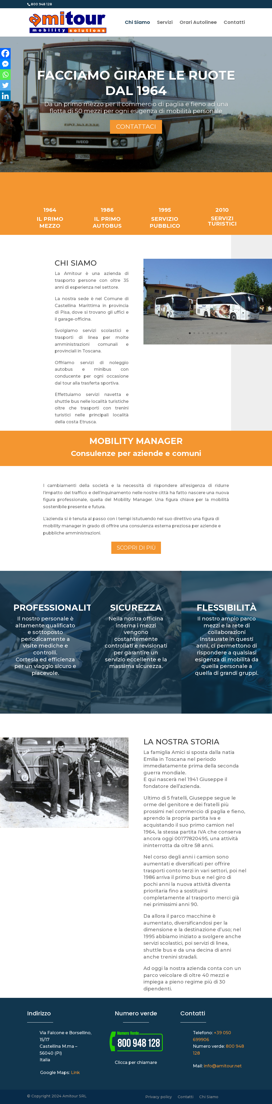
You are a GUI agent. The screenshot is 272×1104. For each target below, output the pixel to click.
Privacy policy (158, 1097)
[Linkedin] (5, 95)
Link (75, 1072)
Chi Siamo (137, 22)
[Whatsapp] (5, 74)
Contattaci (136, 126)
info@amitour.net (223, 1065)
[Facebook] (5, 53)
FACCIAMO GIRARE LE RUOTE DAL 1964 (136, 82)
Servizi (165, 22)
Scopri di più (136, 548)
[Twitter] (5, 85)
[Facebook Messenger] (5, 64)
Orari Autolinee (198, 22)
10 (85, 816)
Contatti (234, 22)
